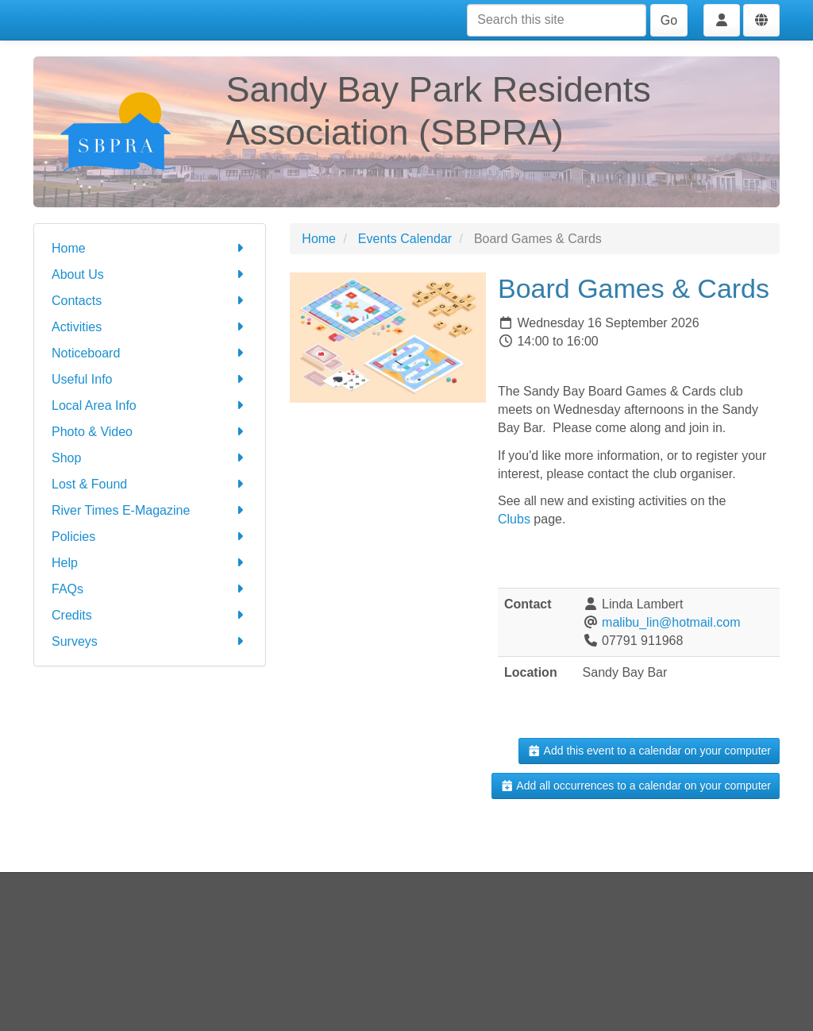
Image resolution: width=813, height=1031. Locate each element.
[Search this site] (556, 20)
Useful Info (150, 379)
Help (150, 563)
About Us (150, 274)
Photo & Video (150, 432)
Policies (150, 536)
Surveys (150, 641)
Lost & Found (150, 484)
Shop (150, 458)
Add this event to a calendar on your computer (649, 750)
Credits (150, 615)
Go (669, 20)
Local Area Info (150, 405)
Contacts (150, 301)
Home (150, 248)
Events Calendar (405, 238)
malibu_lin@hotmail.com (671, 622)
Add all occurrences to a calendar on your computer (635, 785)
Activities (150, 327)
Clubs (514, 519)
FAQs (150, 589)
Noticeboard (150, 353)
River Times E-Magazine (150, 510)
